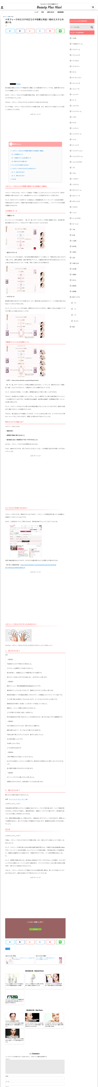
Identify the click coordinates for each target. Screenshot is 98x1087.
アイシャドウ (76, 55)
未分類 (74, 269)
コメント (8, 1028)
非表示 (19, 144)
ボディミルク (76, 201)
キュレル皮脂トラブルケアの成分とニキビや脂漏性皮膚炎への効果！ (12, 985)
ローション (75, 224)
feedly (35, 929)
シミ (75, 309)
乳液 (73, 235)
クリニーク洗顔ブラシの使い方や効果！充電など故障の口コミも (27, 985)
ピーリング (75, 145)
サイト (7, 1056)
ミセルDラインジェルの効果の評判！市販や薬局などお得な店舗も (42, 985)
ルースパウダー (76, 218)
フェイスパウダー (77, 162)
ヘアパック (75, 184)
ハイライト (75, 128)
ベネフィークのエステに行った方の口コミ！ (23, 168)
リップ (74, 212)
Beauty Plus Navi (46, 1084)
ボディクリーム (76, 190)
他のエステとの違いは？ (19, 161)
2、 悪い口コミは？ (18, 175)
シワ (75, 315)
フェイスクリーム (77, 156)
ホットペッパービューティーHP (18, 799)
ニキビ (74, 117)
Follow (35, 926)
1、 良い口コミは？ (18, 172)
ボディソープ (76, 196)
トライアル (75, 105)
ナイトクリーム (76, 111)
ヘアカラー (75, 179)
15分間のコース (17, 154)
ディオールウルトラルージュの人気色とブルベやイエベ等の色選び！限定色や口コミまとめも (27, 1010)
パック (74, 139)
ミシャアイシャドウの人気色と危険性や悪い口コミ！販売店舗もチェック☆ (12, 1009)
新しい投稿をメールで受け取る (15, 1068)
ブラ (73, 167)
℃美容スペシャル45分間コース (21, 158)
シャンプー (75, 94)
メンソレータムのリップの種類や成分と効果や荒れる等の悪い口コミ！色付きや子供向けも (57, 986)
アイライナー (76, 66)
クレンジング (76, 83)
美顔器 (74, 291)
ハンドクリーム (76, 134)
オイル (74, 72)
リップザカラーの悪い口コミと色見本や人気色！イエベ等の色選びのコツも (57, 1009)
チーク (74, 100)
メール (8, 1050)
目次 (42, 12)
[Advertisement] (35, 48)
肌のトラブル (76, 297)
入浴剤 (74, 241)
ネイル (74, 122)
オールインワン (76, 77)
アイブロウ (75, 60)
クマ (75, 303)
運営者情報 (60, 12)
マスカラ (74, 207)
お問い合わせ (50, 12)
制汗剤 (74, 246)
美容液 (74, 286)
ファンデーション (77, 150)
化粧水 (74, 252)
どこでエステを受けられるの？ (20, 165)
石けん (74, 280)
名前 (7, 1045)
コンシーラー (76, 89)
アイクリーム (76, 49)
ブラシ (74, 173)
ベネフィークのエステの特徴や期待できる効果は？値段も (27, 150)
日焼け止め (75, 263)
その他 (8, 949)
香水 (73, 327)
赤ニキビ (76, 321)
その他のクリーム (77, 44)
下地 (73, 229)
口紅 (73, 257)
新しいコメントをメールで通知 (15, 1066)
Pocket (18, 84)
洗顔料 (74, 274)
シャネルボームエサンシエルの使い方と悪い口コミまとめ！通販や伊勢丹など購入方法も (42, 1010)
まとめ (13, 179)
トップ (36, 12)
